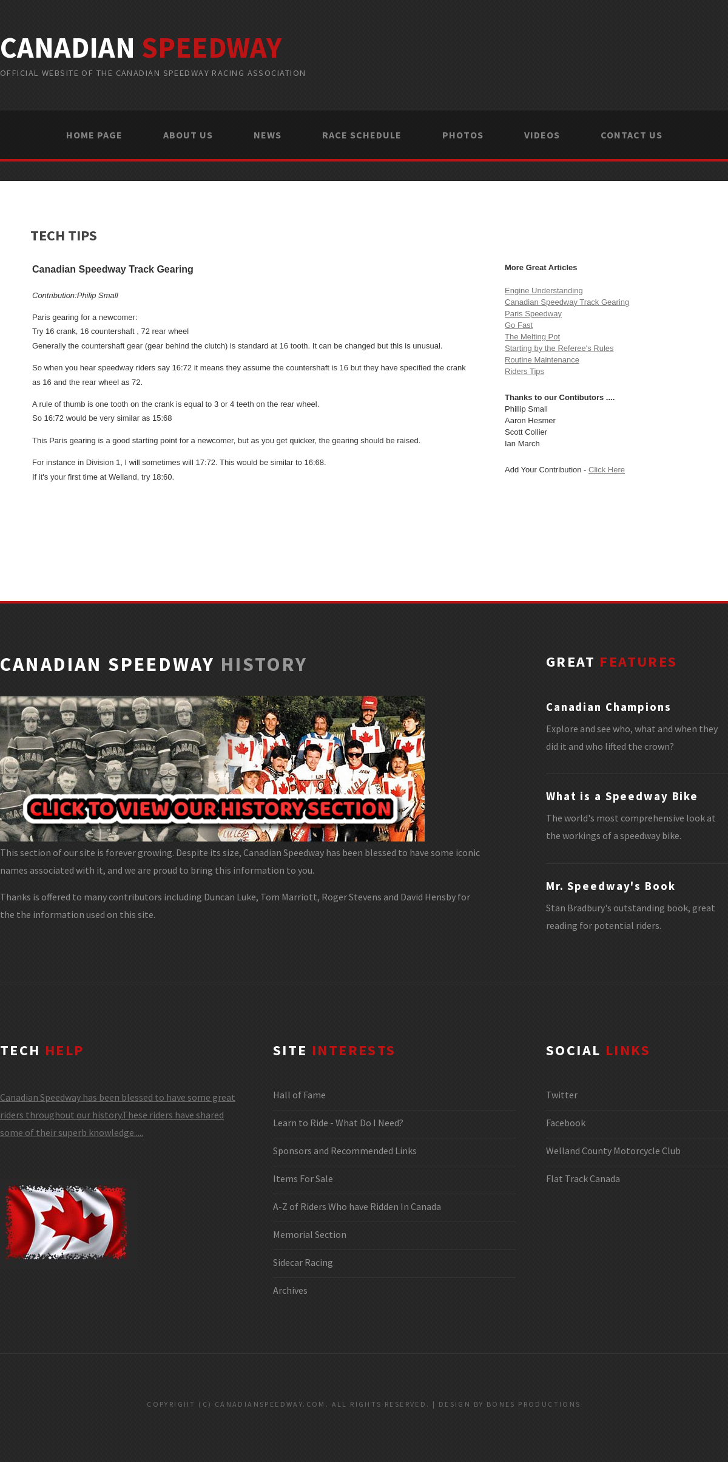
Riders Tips (524, 371)
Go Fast (519, 325)
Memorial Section (309, 1234)
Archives (290, 1290)
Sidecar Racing (303, 1262)
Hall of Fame (299, 1095)
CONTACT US (631, 135)
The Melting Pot (532, 336)
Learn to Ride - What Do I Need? (338, 1123)
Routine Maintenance (542, 359)
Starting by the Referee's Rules (559, 348)
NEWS (267, 135)
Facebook (565, 1123)
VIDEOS (542, 135)
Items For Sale (303, 1178)
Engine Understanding (544, 290)
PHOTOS (463, 135)
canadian (140, 47)
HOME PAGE (94, 135)
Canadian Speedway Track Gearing (567, 302)
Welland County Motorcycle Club (613, 1150)
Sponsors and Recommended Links (345, 1150)
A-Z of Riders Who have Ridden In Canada (357, 1206)
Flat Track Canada (583, 1178)
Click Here (606, 469)
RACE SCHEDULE (362, 135)
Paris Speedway (533, 313)
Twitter (562, 1095)
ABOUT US (188, 135)
